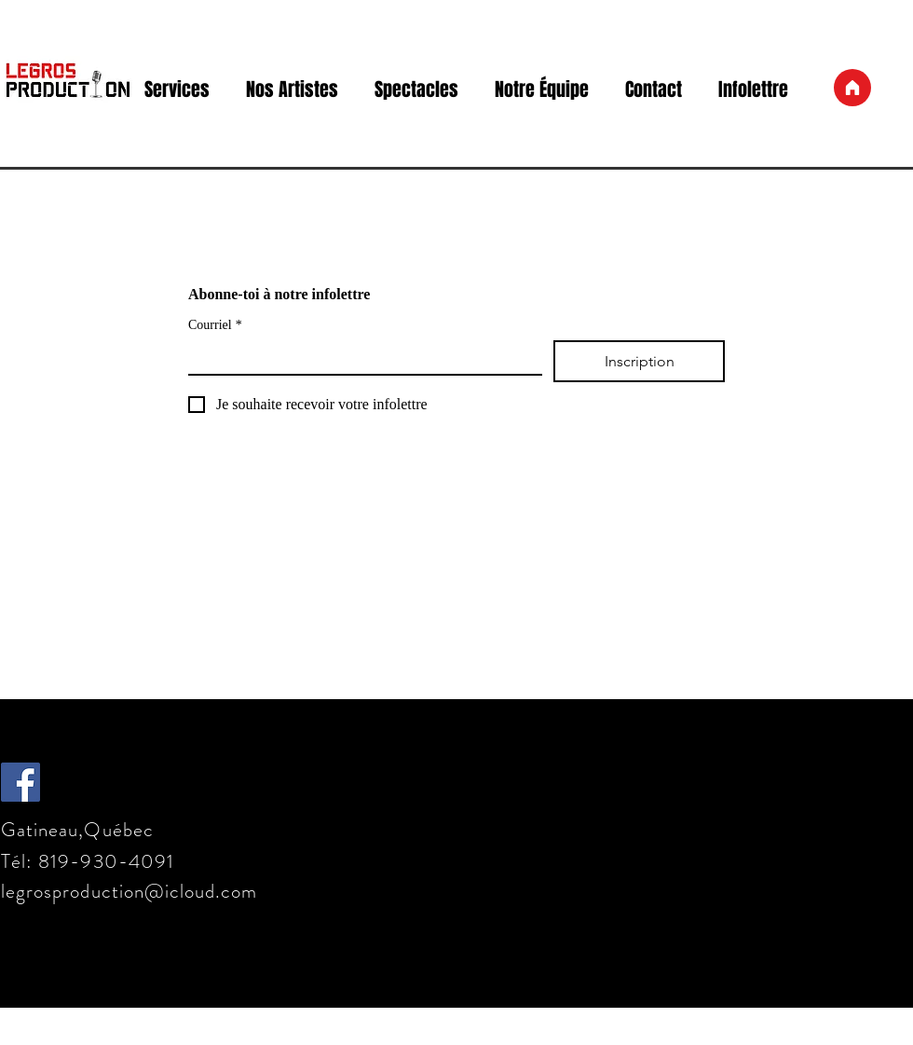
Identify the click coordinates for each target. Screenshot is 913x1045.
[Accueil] (852, 87)
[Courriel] (359, 357)
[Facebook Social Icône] (20, 782)
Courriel (215, 325)
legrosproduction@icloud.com (129, 891)
